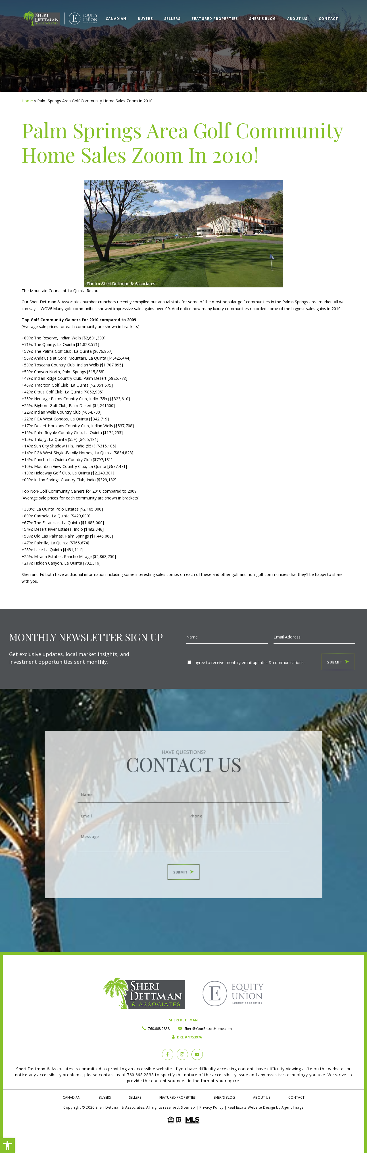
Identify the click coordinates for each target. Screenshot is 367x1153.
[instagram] (182, 1054)
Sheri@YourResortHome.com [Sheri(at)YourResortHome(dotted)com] (208, 1028)
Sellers (172, 18)
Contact (328, 18)
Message (183, 836)
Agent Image (292, 1107)
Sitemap (188, 1107)
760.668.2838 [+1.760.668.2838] (159, 1028)
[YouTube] (197, 1054)
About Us (297, 18)
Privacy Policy (211, 1107)
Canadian (116, 18)
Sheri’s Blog (262, 18)
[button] (7, 1145)
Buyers (145, 18)
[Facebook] (167, 1054)
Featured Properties (215, 18)
